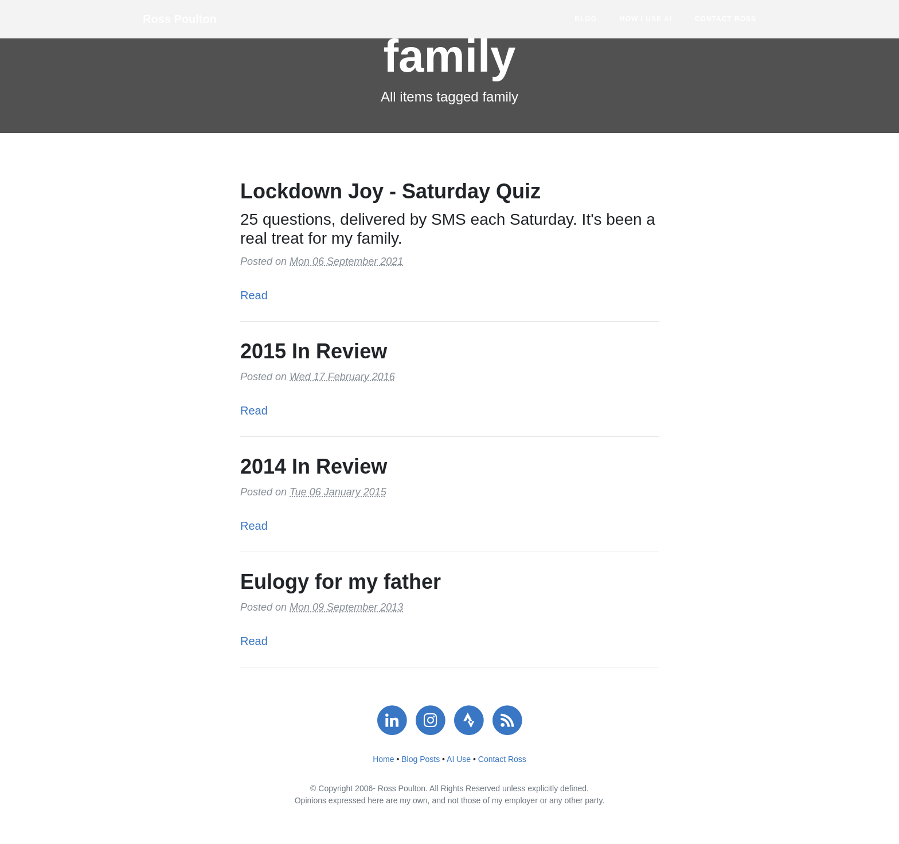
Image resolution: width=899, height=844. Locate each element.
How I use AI (646, 19)
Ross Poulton (180, 19)
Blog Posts (420, 759)
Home (383, 759)
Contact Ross (725, 19)
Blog (585, 19)
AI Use (459, 759)
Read (254, 295)
